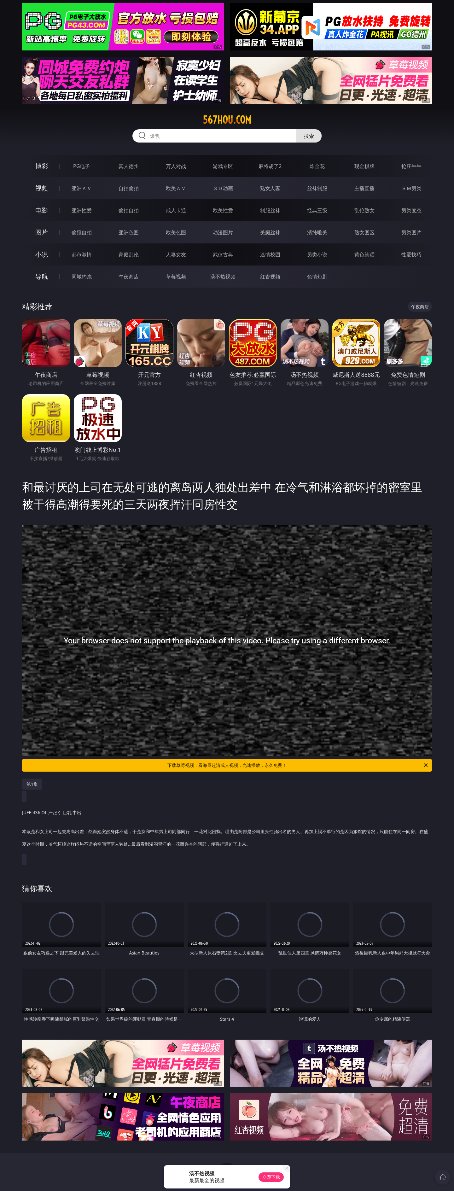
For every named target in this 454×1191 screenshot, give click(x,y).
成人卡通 (176, 210)
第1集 (32, 784)
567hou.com (227, 120)
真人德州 (129, 166)
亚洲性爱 (82, 210)
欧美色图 (176, 232)
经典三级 (317, 210)
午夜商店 (129, 276)
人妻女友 (176, 254)
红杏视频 (270, 276)
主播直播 (364, 188)
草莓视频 (176, 276)
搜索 (309, 135)
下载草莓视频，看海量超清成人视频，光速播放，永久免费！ (298, 765)
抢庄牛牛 (411, 166)
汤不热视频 (223, 276)
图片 (41, 232)
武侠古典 (223, 254)
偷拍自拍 (129, 210)
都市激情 (82, 254)
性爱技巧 (411, 254)
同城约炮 (82, 276)
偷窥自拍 (82, 232)
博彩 (41, 166)
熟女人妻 (270, 188)
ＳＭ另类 (411, 188)
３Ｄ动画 (223, 188)
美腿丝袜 (270, 232)
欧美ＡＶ (176, 188)
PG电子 (81, 166)
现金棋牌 (364, 166)
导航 (41, 276)
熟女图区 (364, 232)
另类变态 (411, 210)
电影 (41, 210)
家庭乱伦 (129, 254)
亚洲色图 (129, 232)
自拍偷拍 (129, 188)
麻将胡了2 (270, 166)
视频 (41, 188)
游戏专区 (223, 166)
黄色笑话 (364, 254)
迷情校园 (270, 254)
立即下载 (271, 1177)
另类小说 (317, 254)
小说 (41, 254)
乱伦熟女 (364, 210)
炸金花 (317, 166)
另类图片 (411, 232)
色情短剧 (317, 276)
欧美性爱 (223, 210)
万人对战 (176, 166)
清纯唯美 (317, 232)
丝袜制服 (317, 188)
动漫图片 (223, 232)
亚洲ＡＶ (82, 188)
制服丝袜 (270, 210)
